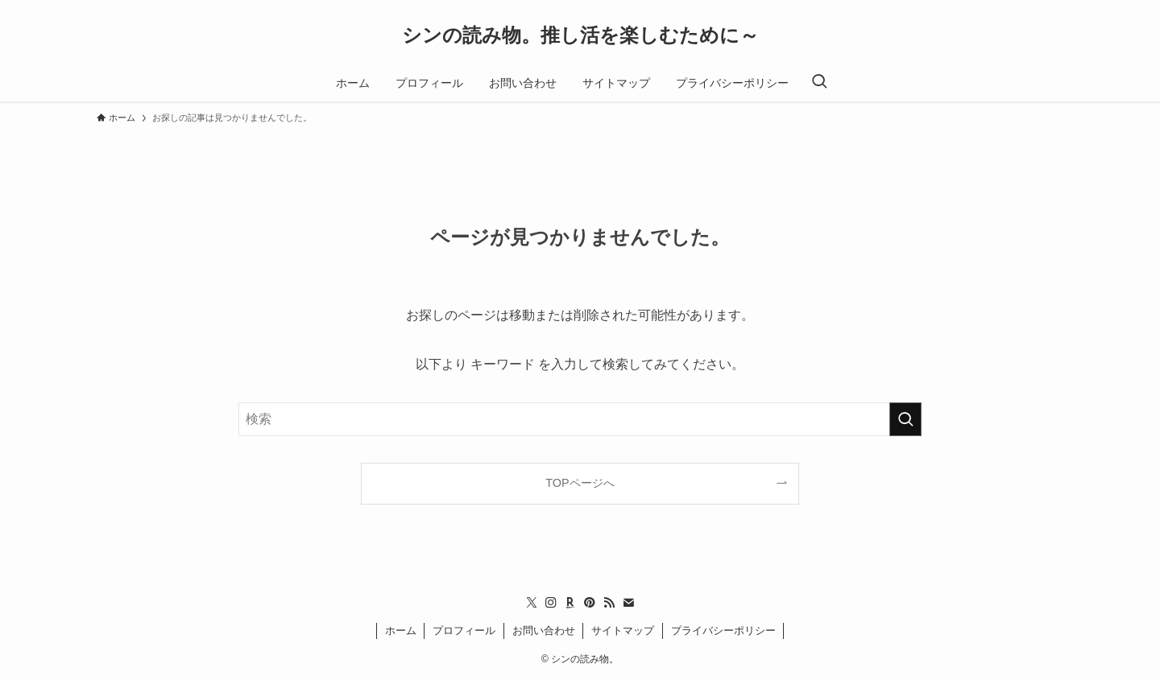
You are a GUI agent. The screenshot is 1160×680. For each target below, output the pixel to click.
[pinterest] (589, 603)
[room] (570, 603)
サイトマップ (622, 630)
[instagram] (551, 603)
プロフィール (464, 630)
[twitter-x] (531, 603)
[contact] (628, 603)
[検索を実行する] (905, 419)
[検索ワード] (580, 419)
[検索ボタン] (819, 82)
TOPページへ (579, 482)
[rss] (609, 603)
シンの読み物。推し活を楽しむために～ (580, 35)
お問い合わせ (543, 630)
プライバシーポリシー (723, 630)
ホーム (400, 630)
